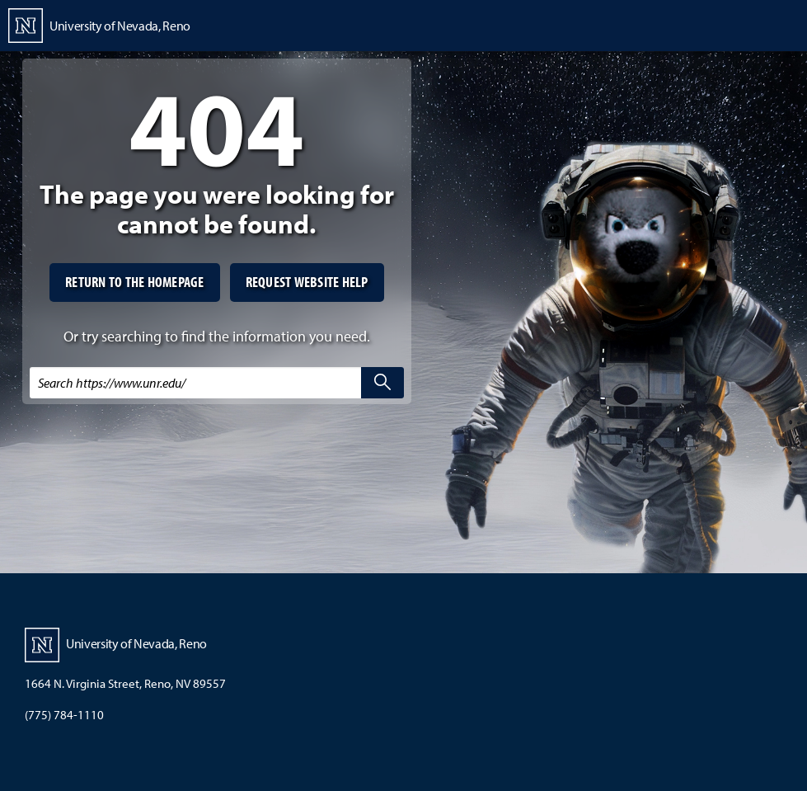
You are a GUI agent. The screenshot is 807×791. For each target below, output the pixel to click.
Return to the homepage (134, 281)
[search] (382, 382)
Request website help (307, 281)
